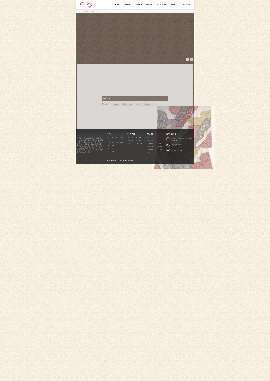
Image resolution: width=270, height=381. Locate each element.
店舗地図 (174, 4)
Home (78, 11)
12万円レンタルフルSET (135, 175)
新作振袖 (150, 175)
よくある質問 (161, 4)
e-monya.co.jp (116, 195)
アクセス (110, 183)
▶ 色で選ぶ (86, 11)
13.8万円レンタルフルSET (135, 178)
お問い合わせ (186, 4)
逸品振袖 (150, 172)
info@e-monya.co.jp (177, 185)
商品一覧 (149, 4)
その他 (92, 11)
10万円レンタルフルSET (135, 172)
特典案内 (139, 4)
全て (148, 187)
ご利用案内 (127, 4)
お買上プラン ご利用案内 (115, 177)
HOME (117, 4)
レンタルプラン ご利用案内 (115, 173)
